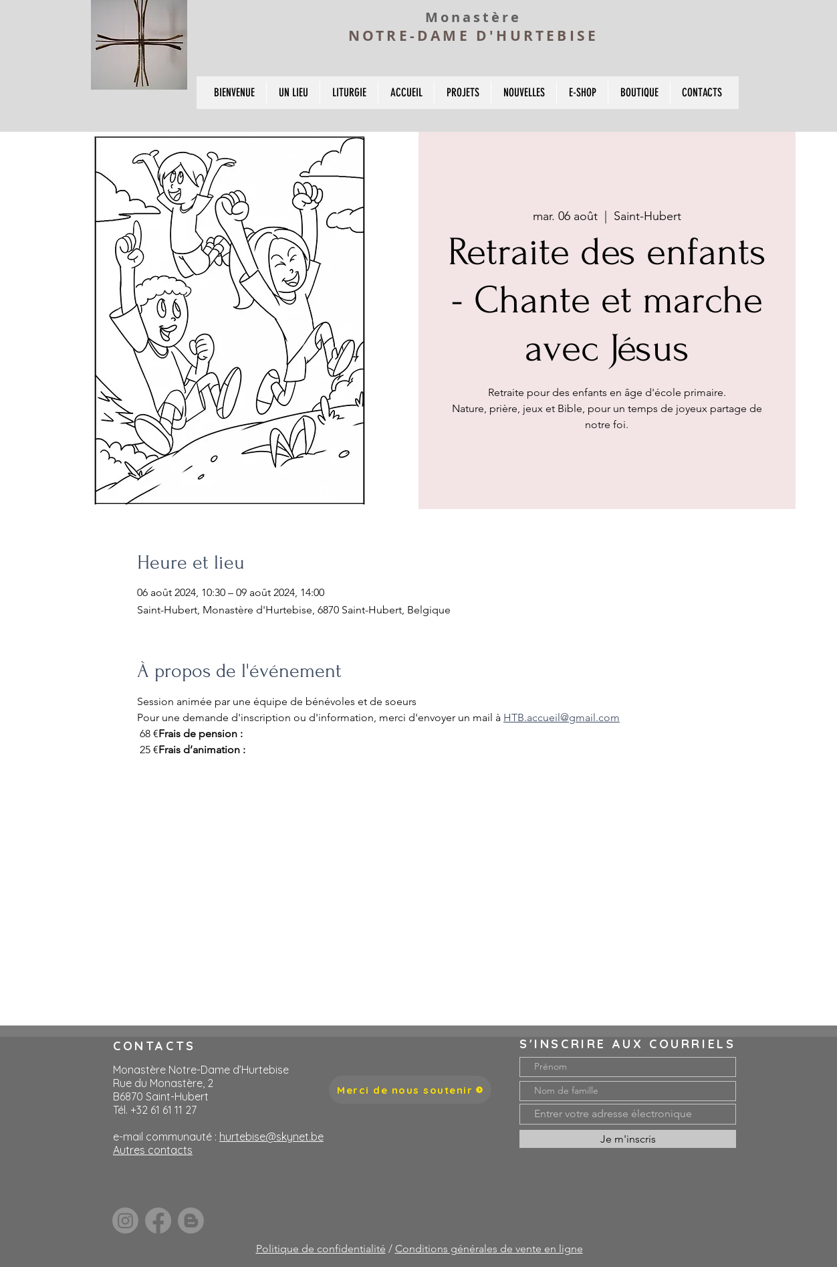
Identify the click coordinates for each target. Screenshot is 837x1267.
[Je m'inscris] (627, 1139)
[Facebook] (158, 1220)
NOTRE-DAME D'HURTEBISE (473, 35)
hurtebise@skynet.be (271, 1136)
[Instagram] (125, 1220)
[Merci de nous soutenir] (410, 1090)
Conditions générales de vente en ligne (489, 1248)
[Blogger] (191, 1220)
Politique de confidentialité (321, 1248)
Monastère (473, 17)
